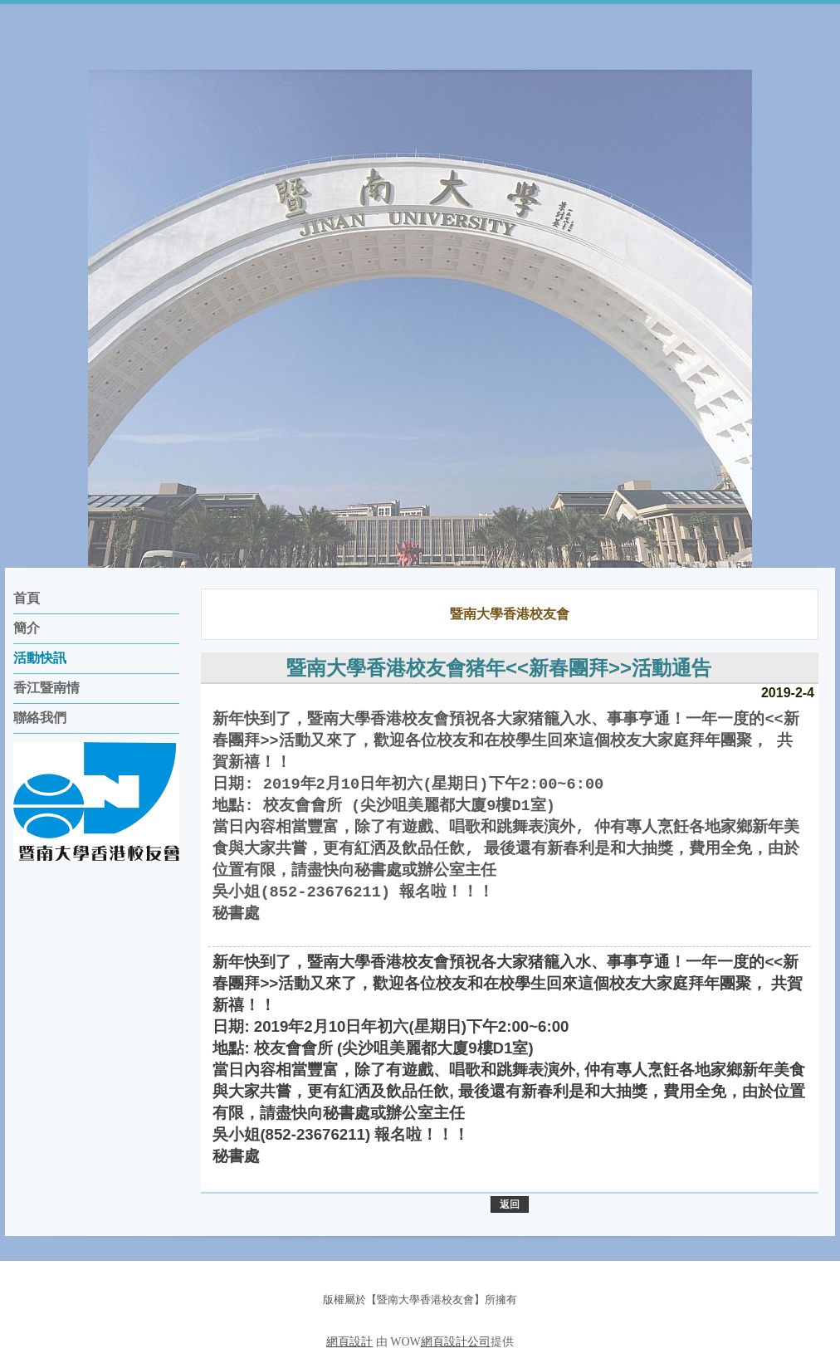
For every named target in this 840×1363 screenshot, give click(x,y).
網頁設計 (349, 1342)
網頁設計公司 (456, 1342)
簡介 (26, 628)
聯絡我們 (39, 718)
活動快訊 (39, 658)
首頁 (26, 598)
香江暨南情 (46, 688)
